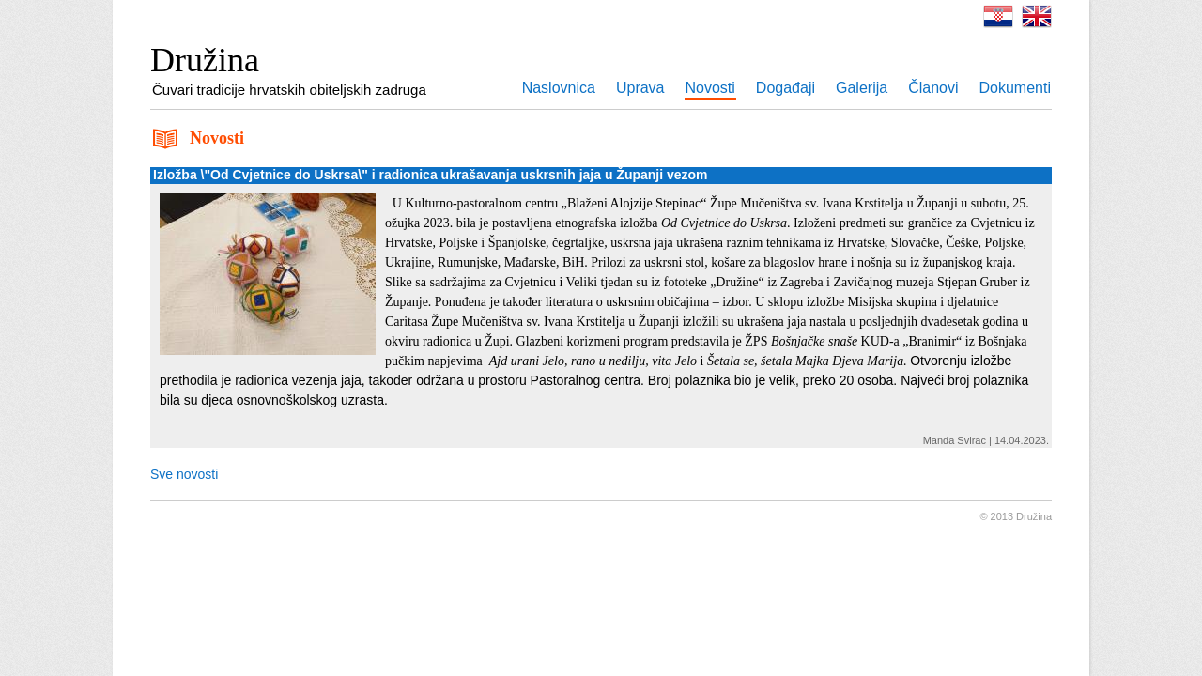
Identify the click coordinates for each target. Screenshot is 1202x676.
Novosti (710, 88)
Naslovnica (558, 88)
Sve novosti (184, 474)
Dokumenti (1015, 88)
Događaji (785, 88)
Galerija (861, 88)
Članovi (933, 88)
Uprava (640, 88)
